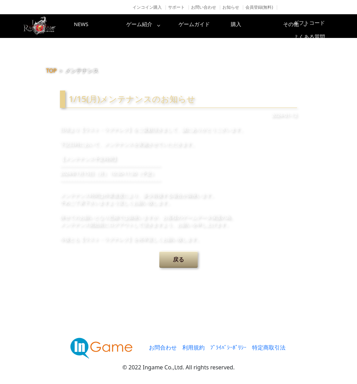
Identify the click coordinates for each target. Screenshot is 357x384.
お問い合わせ (203, 7)
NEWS (93, 26)
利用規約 (193, 347)
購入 (260, 26)
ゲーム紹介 (149, 26)
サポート (176, 7)
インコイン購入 (147, 7)
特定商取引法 (269, 347)
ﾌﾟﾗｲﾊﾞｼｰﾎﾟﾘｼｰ (228, 347)
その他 (316, 26)
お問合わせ (163, 347)
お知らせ (230, 7)
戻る (178, 259)
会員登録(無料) (259, 7)
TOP (51, 71)
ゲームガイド (204, 26)
